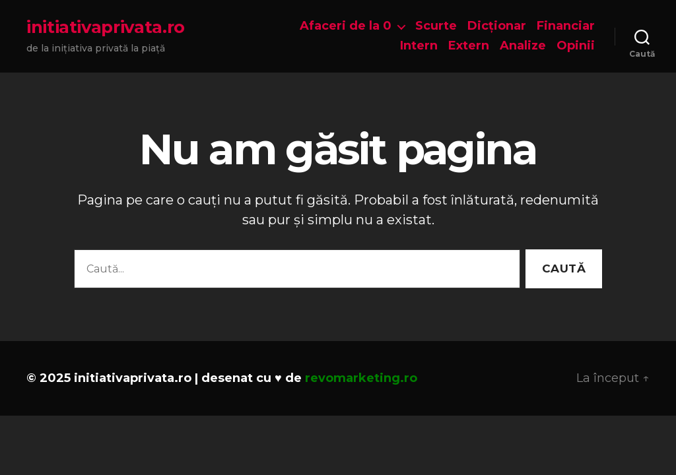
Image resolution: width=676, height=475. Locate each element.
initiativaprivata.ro (105, 27)
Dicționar (496, 26)
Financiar (566, 26)
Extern (468, 46)
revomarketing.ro (361, 378)
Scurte (436, 26)
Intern (419, 46)
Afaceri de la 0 (345, 26)
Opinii (576, 46)
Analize (523, 46)
